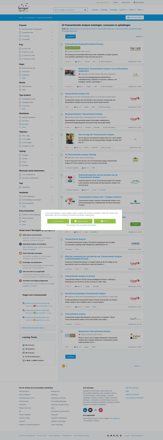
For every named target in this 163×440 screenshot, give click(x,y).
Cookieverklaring (91, 225)
